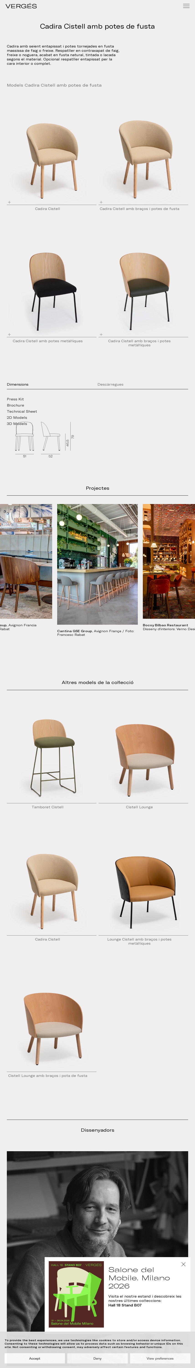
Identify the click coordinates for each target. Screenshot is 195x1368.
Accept (34, 1358)
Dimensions (17, 384)
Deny (97, 1358)
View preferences (160, 1358)
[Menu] (186, 5)
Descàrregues (110, 384)
